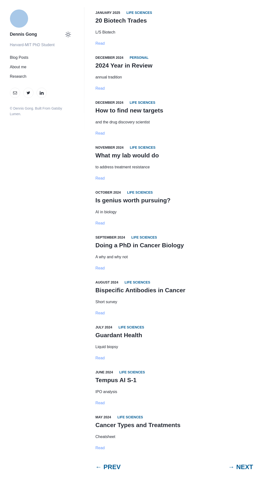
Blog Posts (19, 57)
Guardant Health (118, 335)
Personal (139, 58)
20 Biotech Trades (121, 20)
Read (100, 43)
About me (18, 67)
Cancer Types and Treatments (138, 425)
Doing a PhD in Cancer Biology (139, 245)
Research (18, 76)
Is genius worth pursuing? (133, 200)
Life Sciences (139, 13)
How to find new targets (129, 110)
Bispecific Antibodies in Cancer (140, 290)
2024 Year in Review (123, 65)
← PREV (108, 467)
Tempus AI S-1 (115, 380)
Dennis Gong (23, 34)
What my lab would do (127, 155)
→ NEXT (240, 467)
